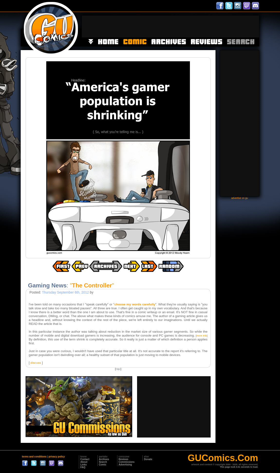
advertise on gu (239, 198)
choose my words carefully (134, 304)
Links (83, 464)
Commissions (127, 462)
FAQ (82, 467)
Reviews (123, 459)
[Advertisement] (170, 26)
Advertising (125, 464)
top (118, 369)
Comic (102, 464)
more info (201, 335)
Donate (148, 459)
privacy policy (56, 456)
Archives (104, 459)
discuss (35, 363)
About (83, 462)
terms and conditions (34, 456)
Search (103, 462)
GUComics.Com (223, 458)
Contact (84, 459)
